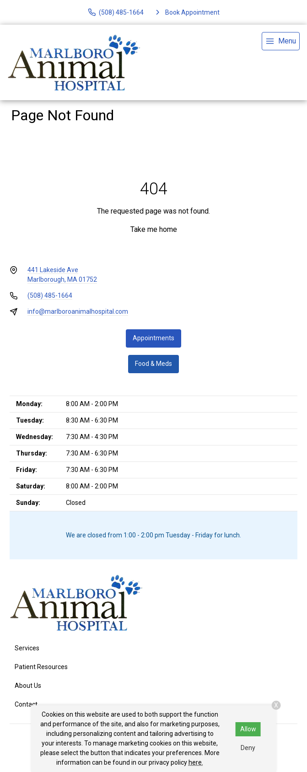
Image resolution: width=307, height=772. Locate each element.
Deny (248, 747)
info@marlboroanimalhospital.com (77, 311)
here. (196, 762)
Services (27, 648)
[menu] (281, 41)
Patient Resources (41, 666)
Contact (26, 704)
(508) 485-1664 (49, 295)
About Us (28, 685)
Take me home (153, 229)
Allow (248, 729)
